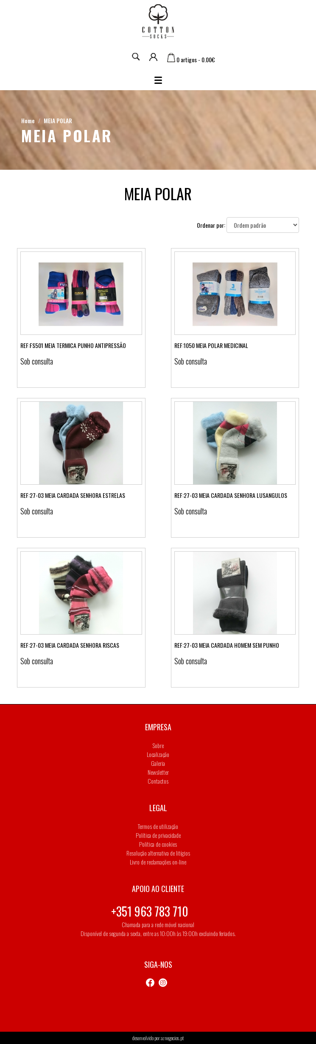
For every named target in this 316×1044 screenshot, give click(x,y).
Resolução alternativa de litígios (158, 852)
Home (28, 120)
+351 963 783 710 (149, 911)
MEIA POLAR (58, 120)
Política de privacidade (158, 835)
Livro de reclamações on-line (158, 861)
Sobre (158, 745)
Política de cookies (158, 844)
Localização (158, 754)
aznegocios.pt (172, 1037)
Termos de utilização (158, 826)
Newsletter (158, 772)
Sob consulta (36, 361)
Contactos (158, 780)
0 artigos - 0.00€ (191, 59)
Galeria (158, 763)
